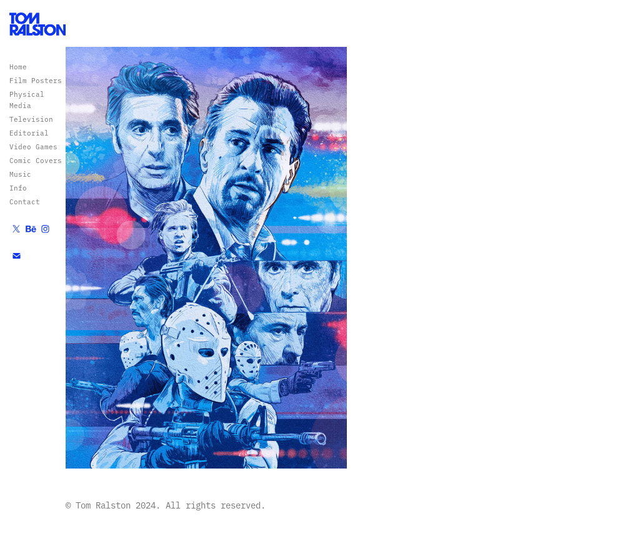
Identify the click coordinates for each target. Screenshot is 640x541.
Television (31, 119)
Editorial (29, 132)
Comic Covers (35, 160)
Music (20, 174)
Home (18, 66)
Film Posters (35, 80)
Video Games (33, 146)
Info (18, 187)
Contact (24, 201)
